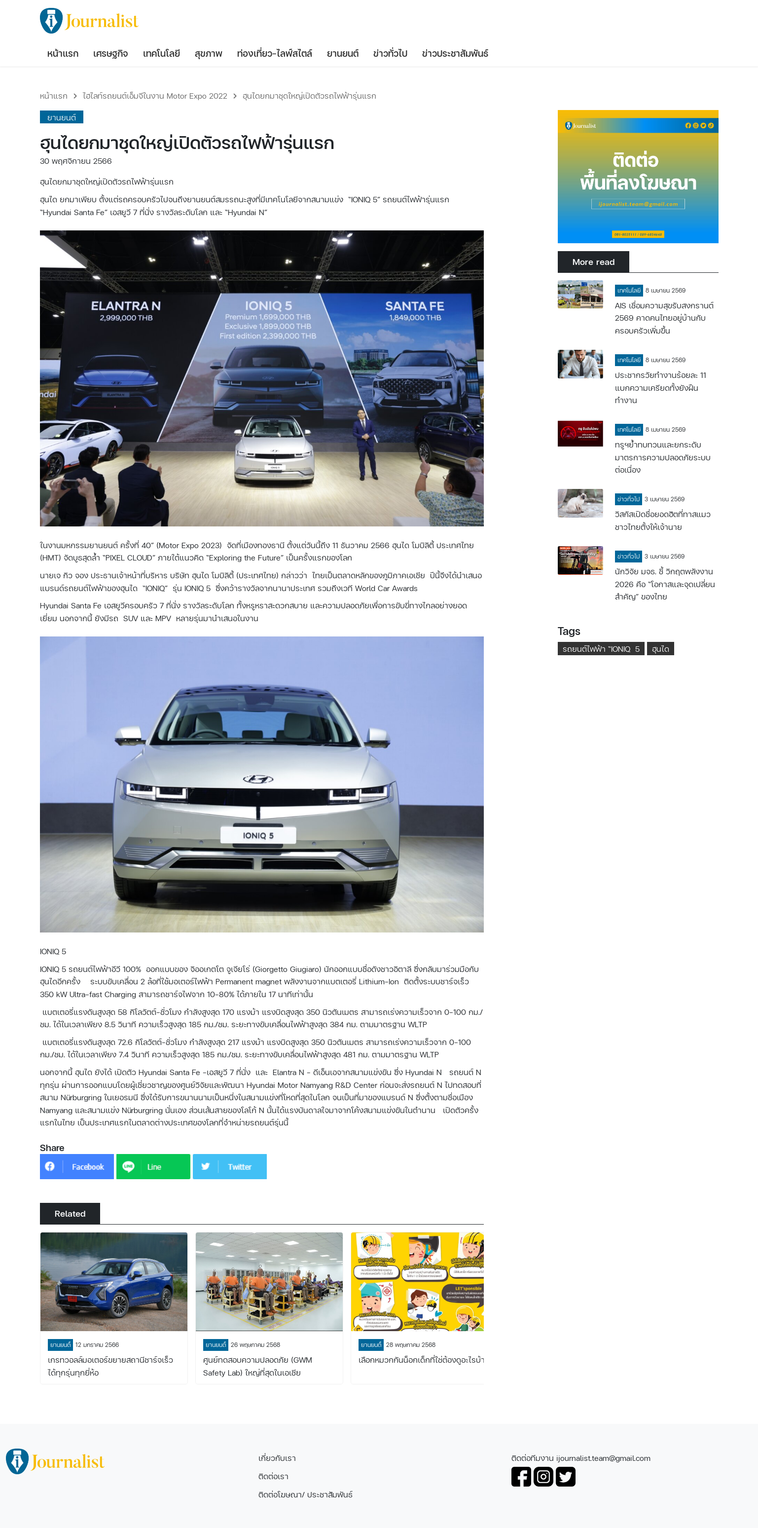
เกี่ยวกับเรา (277, 1457)
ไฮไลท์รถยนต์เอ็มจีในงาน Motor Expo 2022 (155, 95)
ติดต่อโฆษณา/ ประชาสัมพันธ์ (305, 1494)
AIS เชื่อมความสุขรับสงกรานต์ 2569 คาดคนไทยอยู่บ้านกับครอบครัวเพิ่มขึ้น (664, 317)
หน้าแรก (54, 95)
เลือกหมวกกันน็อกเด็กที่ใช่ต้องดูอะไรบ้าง (424, 1359)
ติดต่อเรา (273, 1476)
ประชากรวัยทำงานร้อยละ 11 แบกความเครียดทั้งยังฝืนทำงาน (660, 387)
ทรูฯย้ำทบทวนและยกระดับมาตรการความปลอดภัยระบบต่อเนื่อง (663, 457)
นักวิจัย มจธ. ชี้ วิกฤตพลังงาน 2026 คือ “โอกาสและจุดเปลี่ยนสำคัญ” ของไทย (665, 583)
